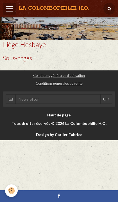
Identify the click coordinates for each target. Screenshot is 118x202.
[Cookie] (11, 190)
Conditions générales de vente (59, 83)
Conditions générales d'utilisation (59, 76)
